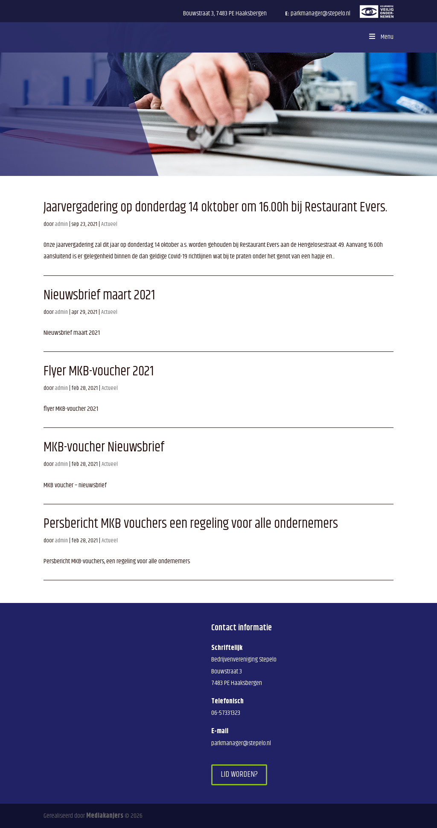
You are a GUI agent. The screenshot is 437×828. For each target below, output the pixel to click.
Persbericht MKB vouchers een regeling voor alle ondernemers (191, 523)
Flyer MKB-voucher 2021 (99, 371)
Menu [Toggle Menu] (380, 37)
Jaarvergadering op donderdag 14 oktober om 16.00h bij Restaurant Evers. (215, 207)
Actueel (109, 224)
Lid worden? (239, 774)
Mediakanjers (104, 815)
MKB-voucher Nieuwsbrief (104, 447)
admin (61, 224)
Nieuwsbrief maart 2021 (99, 295)
